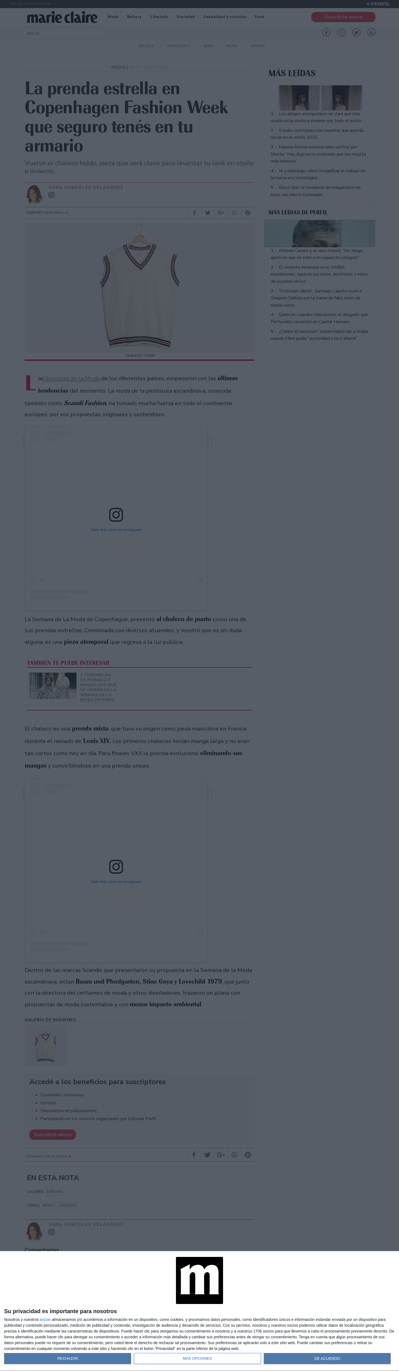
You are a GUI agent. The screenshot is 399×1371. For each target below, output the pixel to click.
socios (45, 1319)
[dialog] (199, 1311)
